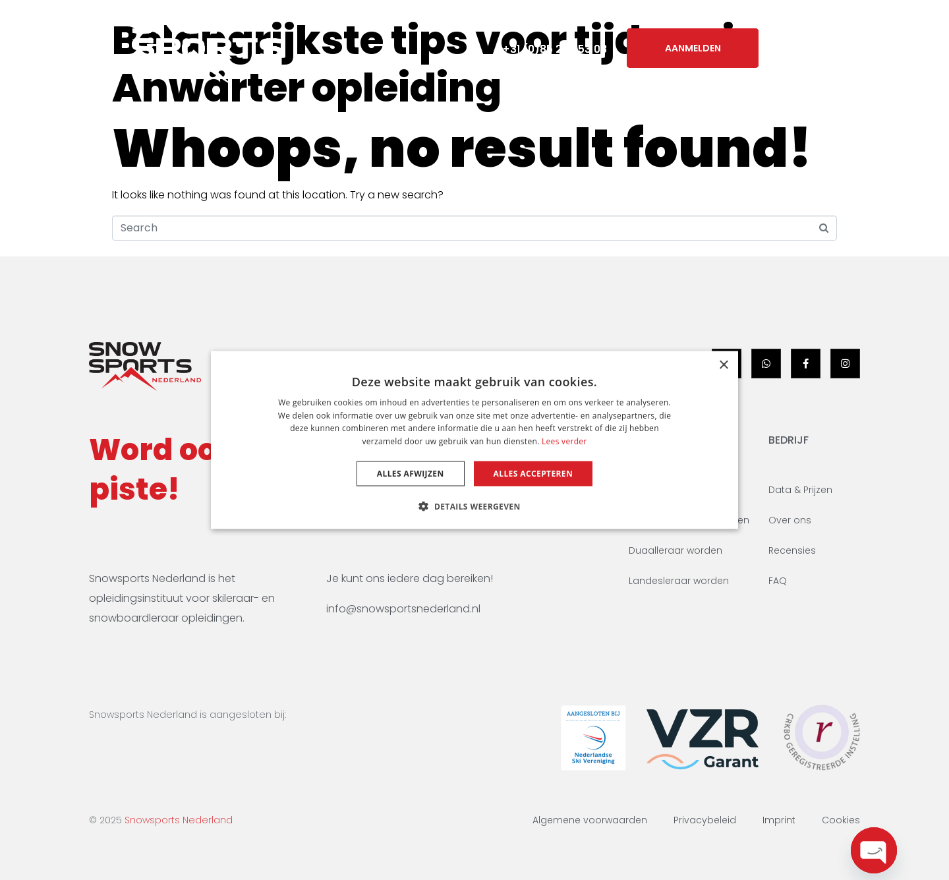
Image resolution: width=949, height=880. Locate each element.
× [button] (723, 365)
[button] (474, 506)
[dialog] (474, 440)
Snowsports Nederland (179, 820)
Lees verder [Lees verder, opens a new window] (564, 441)
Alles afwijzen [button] (410, 473)
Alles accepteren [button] (533, 473)
